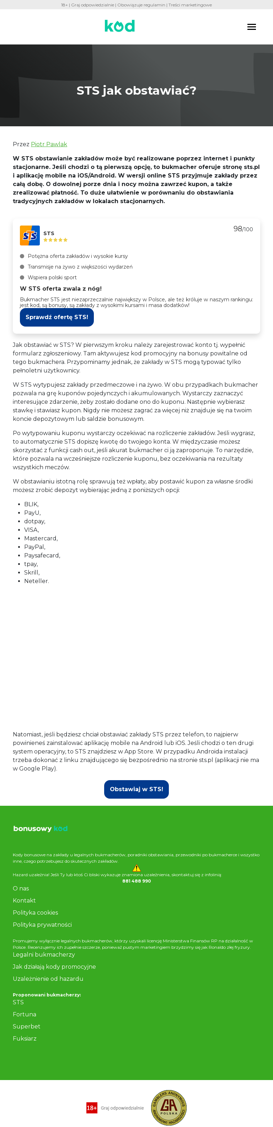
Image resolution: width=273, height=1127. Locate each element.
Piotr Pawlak (49, 144)
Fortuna (24, 1014)
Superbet (27, 1026)
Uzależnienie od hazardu (48, 978)
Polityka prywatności (42, 924)
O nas (21, 888)
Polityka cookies (35, 912)
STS (18, 1002)
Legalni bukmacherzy (44, 954)
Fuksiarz (25, 1038)
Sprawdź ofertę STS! (57, 317)
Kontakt (24, 900)
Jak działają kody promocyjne (54, 966)
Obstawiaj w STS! (136, 789)
